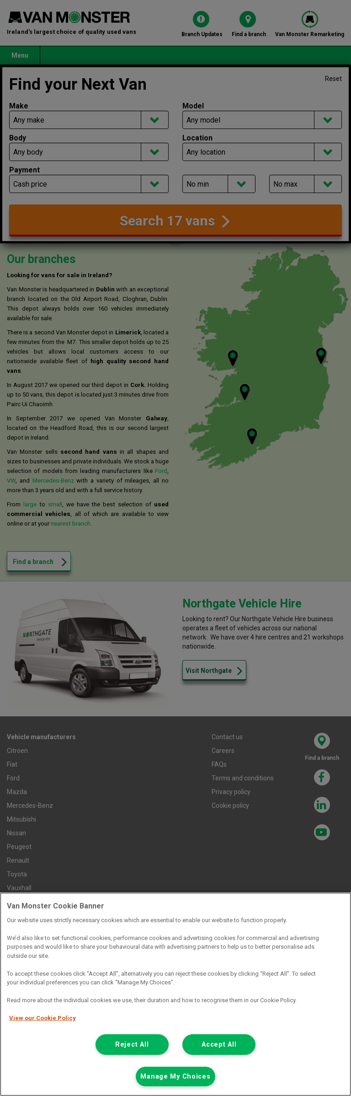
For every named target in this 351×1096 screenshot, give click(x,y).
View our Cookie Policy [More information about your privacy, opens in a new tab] (42, 1018)
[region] (175, 994)
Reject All (132, 1044)
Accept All (219, 1044)
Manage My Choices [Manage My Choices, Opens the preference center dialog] (175, 1076)
